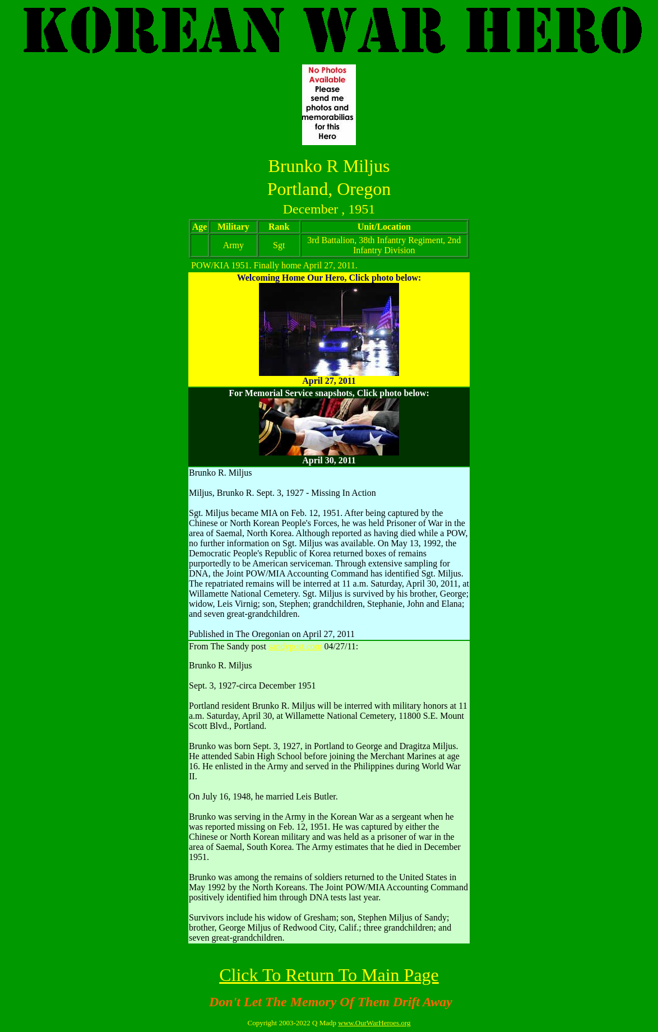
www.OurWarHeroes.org (374, 1023)
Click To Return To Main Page (329, 975)
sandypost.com (295, 646)
